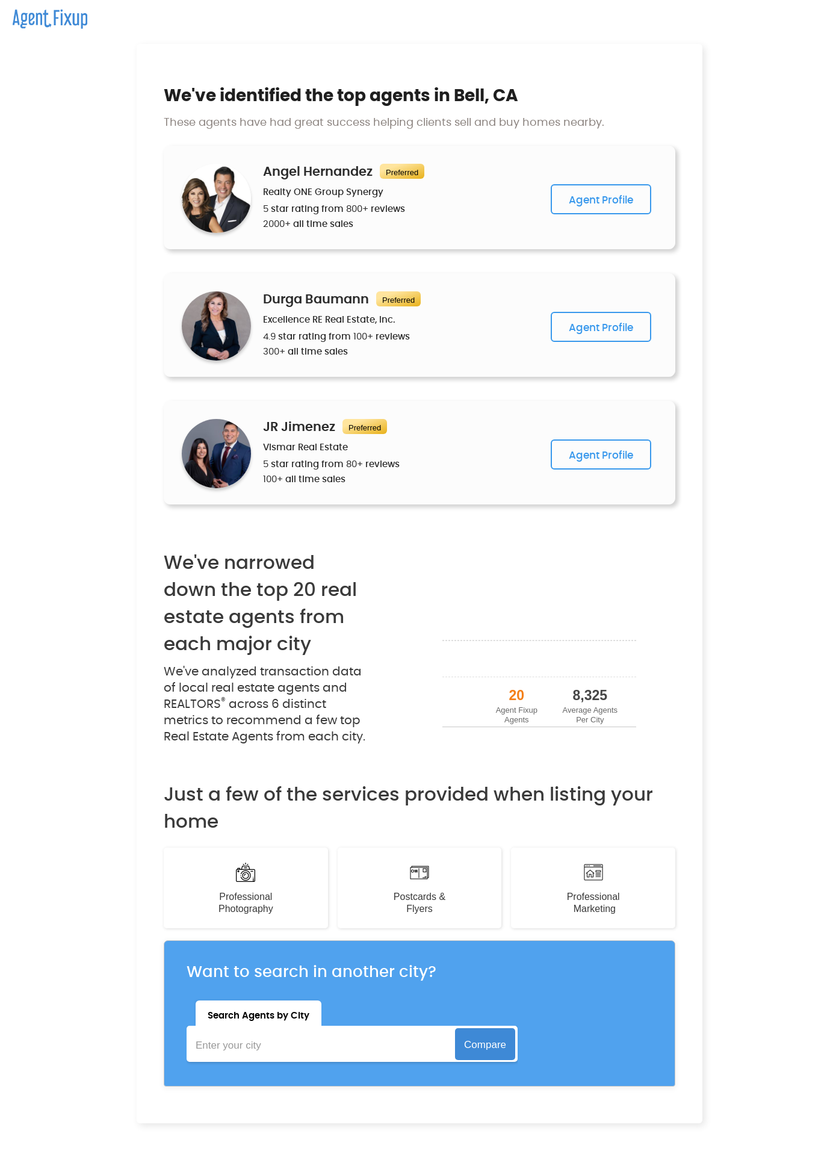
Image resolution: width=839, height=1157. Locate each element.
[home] (43, 14)
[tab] (258, 1013)
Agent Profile (601, 200)
